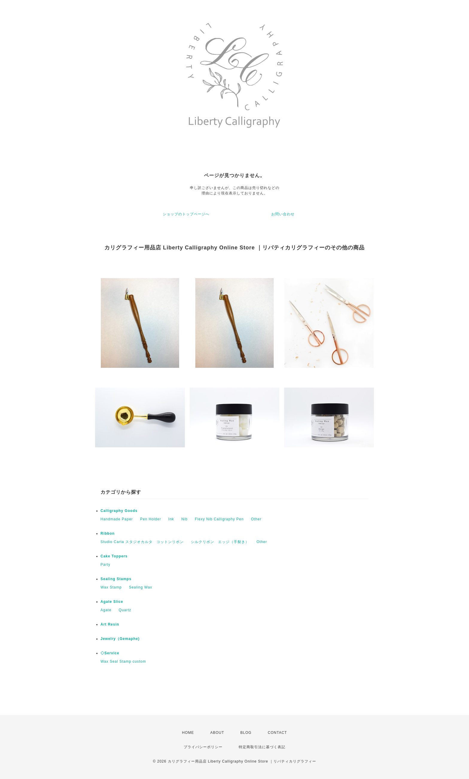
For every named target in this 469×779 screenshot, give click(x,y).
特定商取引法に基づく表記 (262, 747)
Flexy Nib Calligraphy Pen (219, 519)
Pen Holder (150, 519)
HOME (188, 733)
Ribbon (107, 533)
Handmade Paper (116, 519)
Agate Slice (111, 602)
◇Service (109, 653)
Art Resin (109, 624)
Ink (171, 519)
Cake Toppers (113, 556)
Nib (184, 519)
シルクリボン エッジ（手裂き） (220, 542)
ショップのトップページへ (186, 214)
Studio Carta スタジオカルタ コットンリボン (142, 542)
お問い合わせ (283, 214)
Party (105, 564)
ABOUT (217, 733)
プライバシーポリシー (203, 747)
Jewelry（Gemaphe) (120, 639)
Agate (105, 610)
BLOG (246, 733)
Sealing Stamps (115, 579)
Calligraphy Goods (119, 511)
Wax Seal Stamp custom (123, 661)
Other (256, 519)
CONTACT (277, 733)
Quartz (125, 610)
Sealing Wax (140, 587)
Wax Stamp (111, 587)
